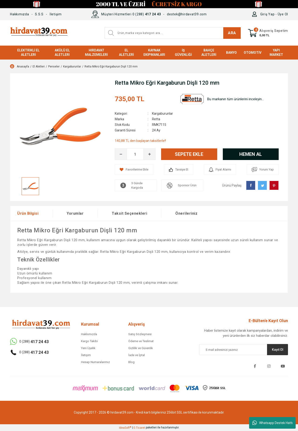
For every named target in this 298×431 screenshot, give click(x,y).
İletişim (56, 14)
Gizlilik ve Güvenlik (140, 348)
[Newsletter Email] (243, 349)
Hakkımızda (19, 14)
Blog (131, 362)
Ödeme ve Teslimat (141, 341)
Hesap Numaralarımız (95, 362)
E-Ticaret (139, 427)
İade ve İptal (136, 355)
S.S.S (39, 14)
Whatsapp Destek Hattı (272, 422)
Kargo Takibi (89, 341)
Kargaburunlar (162, 113)
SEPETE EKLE (189, 154)
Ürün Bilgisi (27, 213)
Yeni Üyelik (88, 348)
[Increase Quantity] (149, 154)
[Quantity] (135, 154)
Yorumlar (75, 213)
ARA (232, 32)
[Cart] (268, 33)
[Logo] (39, 33)
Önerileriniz (186, 213)
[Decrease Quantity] (121, 154)
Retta (156, 119)
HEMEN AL (250, 154)
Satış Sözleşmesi (140, 334)
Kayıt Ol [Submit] (277, 349)
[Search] (173, 33)
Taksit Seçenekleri (129, 213)
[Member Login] (255, 14)
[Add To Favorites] (134, 169)
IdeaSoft (125, 428)
